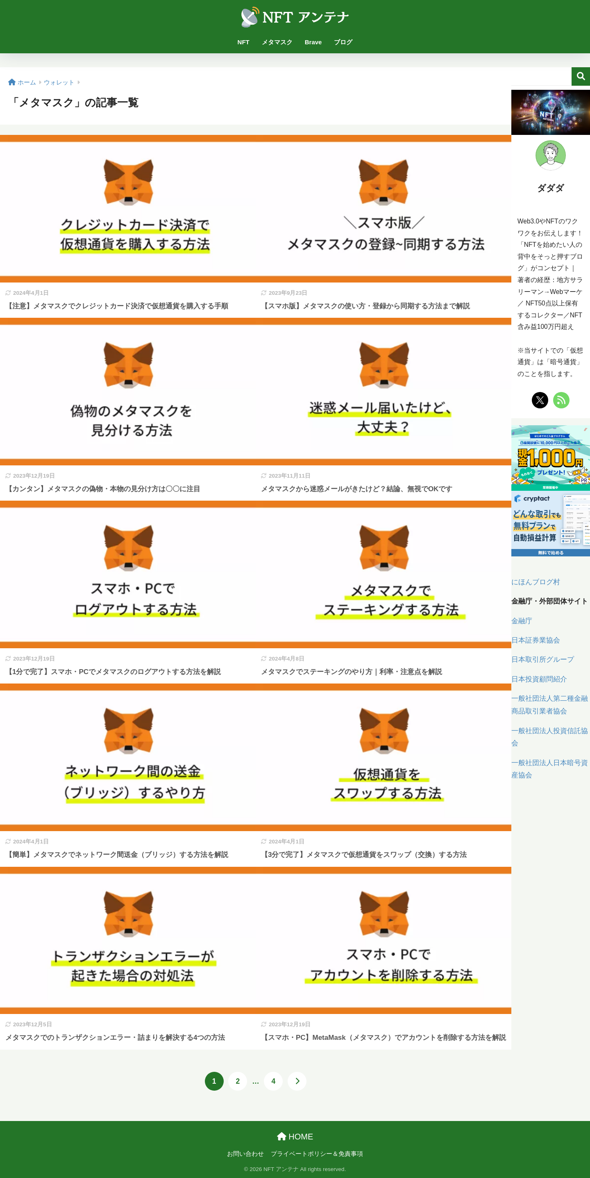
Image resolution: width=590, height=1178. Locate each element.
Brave (313, 42)
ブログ (343, 42)
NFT (244, 42)
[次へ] (297, 1081)
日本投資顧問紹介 (539, 679)
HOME (295, 1136)
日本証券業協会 (535, 640)
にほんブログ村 (535, 582)
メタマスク (277, 42)
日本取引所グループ (542, 659)
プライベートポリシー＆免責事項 (317, 1154)
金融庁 (521, 621)
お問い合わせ (245, 1154)
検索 (581, 76)
